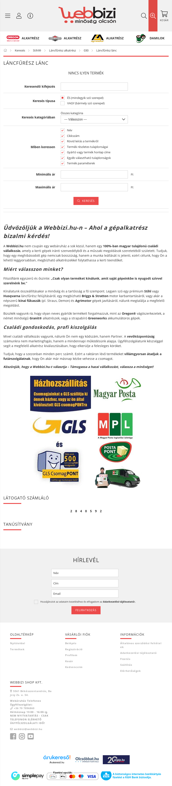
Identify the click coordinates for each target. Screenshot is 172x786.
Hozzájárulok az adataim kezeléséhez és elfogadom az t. (88, 601)
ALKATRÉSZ (30, 38)
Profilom (71, 655)
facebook (13, 736)
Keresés (88, 201)
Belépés (70, 643)
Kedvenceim (74, 667)
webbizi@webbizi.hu (28, 729)
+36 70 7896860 (24, 708)
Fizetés (125, 659)
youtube (30, 736)
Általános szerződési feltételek (140, 645)
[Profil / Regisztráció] (19, 15)
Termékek (17, 649)
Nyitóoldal (17, 643)
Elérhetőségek (130, 670)
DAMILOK (157, 38)
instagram (22, 736)
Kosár (69, 661)
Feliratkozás (86, 610)
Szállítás (126, 664)
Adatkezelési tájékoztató (138, 653)
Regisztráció (74, 649)
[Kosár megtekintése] (164, 15)
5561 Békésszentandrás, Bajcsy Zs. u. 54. (31, 693)
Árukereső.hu (56, 762)
